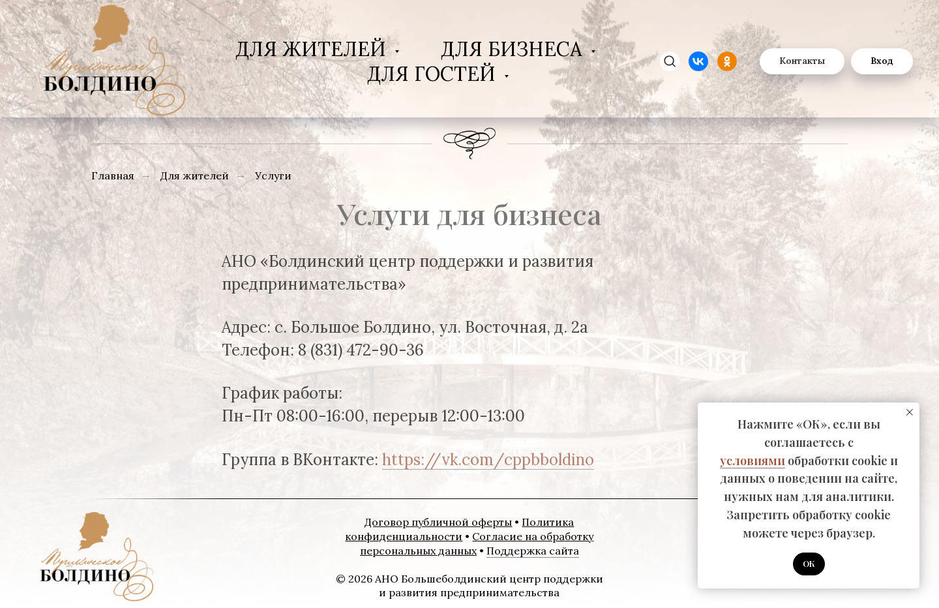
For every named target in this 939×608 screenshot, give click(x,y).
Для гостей (434, 73)
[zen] (669, 61)
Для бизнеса (514, 49)
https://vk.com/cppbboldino (488, 459)
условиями (752, 460)
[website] (698, 61)
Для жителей (313, 49)
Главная (112, 176)
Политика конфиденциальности (459, 529)
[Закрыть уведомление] (909, 412)
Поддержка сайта (532, 550)
